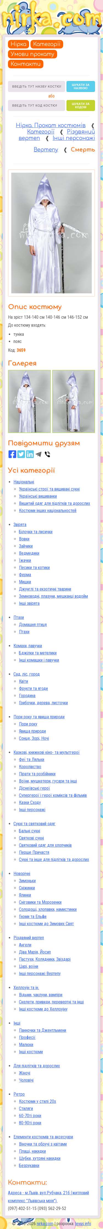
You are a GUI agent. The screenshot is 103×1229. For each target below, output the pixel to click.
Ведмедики (29, 553)
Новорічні (21, 873)
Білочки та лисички (35, 531)
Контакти (26, 64)
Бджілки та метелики (38, 653)
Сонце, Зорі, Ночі (34, 738)
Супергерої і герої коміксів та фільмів (53, 795)
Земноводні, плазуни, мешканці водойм (53, 596)
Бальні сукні (29, 830)
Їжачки (25, 560)
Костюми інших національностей (47, 510)
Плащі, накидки (32, 1151)
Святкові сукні (31, 838)
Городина (27, 695)
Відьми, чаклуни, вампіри (40, 994)
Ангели (25, 945)
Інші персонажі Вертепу (40, 973)
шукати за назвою (81, 86)
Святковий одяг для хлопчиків (45, 845)
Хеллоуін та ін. (26, 987)
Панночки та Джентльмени (42, 1030)
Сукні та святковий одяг (34, 823)
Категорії (46, 44)
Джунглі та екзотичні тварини (45, 589)
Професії (27, 1037)
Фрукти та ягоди (33, 688)
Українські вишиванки (38, 496)
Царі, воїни (28, 966)
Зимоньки (27, 880)
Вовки (24, 539)
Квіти (23, 681)
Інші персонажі (32, 809)
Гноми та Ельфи (32, 916)
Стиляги (26, 1108)
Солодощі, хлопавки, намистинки (48, 909)
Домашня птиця (33, 624)
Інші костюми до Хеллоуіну (43, 1009)
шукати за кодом (81, 105)
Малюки (26, 1044)
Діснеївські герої (34, 788)
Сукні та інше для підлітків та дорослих (54, 859)
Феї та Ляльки (31, 759)
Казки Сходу (30, 802)
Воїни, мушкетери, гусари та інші (48, 781)
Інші (16, 1023)
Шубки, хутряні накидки (39, 1158)
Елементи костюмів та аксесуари (43, 1136)
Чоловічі (26, 1080)
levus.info (83, 1223)
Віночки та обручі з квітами (43, 1144)
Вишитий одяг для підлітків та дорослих (54, 503)
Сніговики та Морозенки (40, 902)
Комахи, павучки (27, 645)
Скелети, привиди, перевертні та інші (51, 1002)
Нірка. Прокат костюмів (51, 125)
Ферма (25, 574)
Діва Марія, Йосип (35, 952)
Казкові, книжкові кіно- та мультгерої (46, 752)
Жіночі (24, 1073)
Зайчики (26, 546)
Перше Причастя (34, 852)
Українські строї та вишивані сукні (49, 489)
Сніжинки (27, 887)
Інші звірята (29, 603)
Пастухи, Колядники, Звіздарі (45, 959)
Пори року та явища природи (39, 716)
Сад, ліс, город (26, 674)
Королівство (30, 766)
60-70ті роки (30, 1115)
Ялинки (25, 895)
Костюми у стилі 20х (37, 1101)
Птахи (18, 617)
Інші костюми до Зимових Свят (46, 923)
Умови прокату (32, 54)
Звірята (19, 524)
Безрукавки (29, 1165)
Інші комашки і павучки (39, 660)
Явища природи (32, 731)
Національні (23, 481)
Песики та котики (34, 567)
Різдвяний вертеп (28, 937)
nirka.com (45, 1223)
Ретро (19, 1094)
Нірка (18, 44)
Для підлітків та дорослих (36, 1065)
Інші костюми (31, 1051)
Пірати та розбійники (37, 773)
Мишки (25, 581)
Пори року (28, 724)
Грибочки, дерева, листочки (43, 702)
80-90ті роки (30, 1122)
